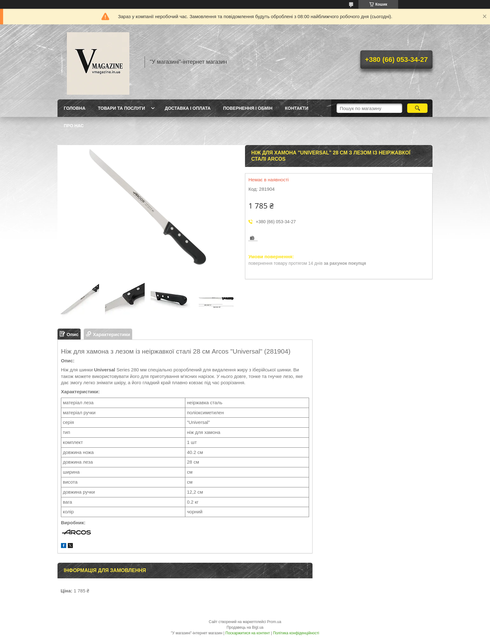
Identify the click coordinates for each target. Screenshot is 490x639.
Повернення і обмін (247, 108)
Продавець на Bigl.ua (245, 627)
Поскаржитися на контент (247, 633)
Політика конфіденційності (296, 633)
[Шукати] (417, 108)
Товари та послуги (121, 108)
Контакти (296, 108)
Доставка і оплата (188, 108)
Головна (74, 108)
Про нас (74, 125)
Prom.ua (274, 622)
